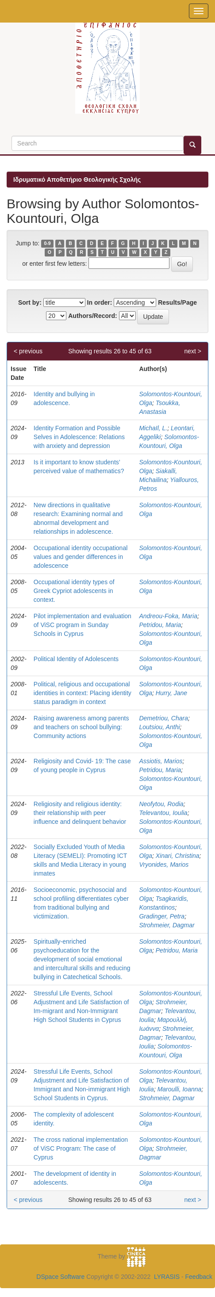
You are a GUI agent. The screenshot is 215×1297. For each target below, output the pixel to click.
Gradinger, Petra (161, 916)
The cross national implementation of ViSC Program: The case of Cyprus (81, 1148)
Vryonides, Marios (163, 864)
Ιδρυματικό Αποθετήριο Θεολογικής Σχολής (77, 179)
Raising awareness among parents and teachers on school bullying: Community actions (81, 727)
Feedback (198, 1276)
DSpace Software (60, 1276)
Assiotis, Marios (160, 761)
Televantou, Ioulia (163, 812)
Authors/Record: (92, 315)
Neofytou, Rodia (161, 803)
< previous (28, 351)
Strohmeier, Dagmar (166, 925)
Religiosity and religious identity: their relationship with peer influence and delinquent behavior (80, 812)
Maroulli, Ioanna (179, 1089)
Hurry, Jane (171, 692)
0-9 (47, 243)
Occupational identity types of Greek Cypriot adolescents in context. (74, 590)
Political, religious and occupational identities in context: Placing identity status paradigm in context (82, 693)
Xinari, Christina (178, 855)
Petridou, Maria (160, 624)
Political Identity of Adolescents (76, 658)
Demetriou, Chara (163, 718)
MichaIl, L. (153, 428)
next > (192, 351)
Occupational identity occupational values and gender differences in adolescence (80, 556)
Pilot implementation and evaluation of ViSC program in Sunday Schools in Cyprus (82, 624)
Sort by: (30, 302)
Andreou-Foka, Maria (168, 616)
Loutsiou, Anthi (159, 727)
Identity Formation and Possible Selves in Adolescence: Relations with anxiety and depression (79, 437)
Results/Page (177, 302)
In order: (99, 302)
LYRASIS (167, 1276)
